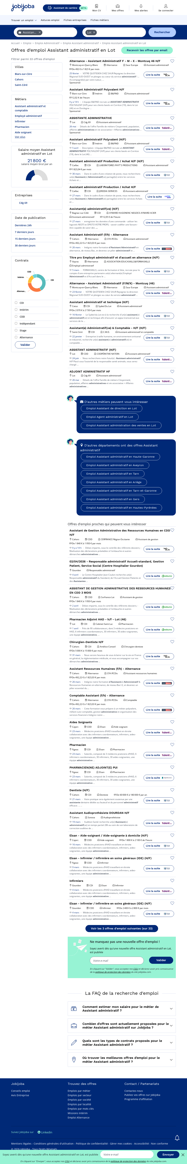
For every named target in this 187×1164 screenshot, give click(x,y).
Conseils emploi (20, 1090)
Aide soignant (23, 132)
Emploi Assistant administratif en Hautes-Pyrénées (121, 507)
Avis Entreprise (20, 1095)
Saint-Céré (21, 85)
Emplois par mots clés (81, 1108)
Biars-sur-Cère (23, 74)
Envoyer (168, 1154)
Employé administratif (28, 116)
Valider (25, 344)
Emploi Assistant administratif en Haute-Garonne (120, 456)
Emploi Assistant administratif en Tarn (112, 473)
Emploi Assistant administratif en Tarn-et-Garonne (121, 490)
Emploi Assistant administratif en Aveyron (115, 465)
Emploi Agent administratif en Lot (109, 417)
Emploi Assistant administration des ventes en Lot (121, 425)
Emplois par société (79, 1099)
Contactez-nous (133, 1090)
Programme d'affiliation (138, 1099)
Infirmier (20, 121)
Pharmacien (22, 127)
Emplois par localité (79, 1104)
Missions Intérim (78, 1113)
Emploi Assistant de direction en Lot (111, 408)
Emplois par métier (79, 1090)
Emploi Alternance (79, 1117)
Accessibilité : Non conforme (151, 1143)
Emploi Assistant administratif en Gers (112, 499)
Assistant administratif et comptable (30, 108)
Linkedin (45, 1132)
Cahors (19, 79)
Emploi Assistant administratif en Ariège (113, 482)
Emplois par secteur (79, 1095)
